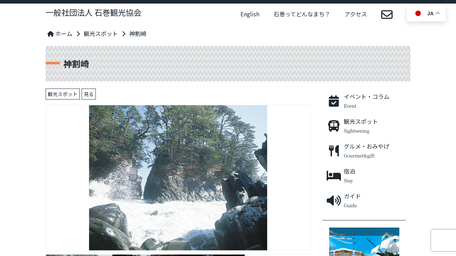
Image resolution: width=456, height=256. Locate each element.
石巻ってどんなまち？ (302, 14)
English (249, 14)
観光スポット (101, 33)
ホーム (59, 33)
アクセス (355, 14)
